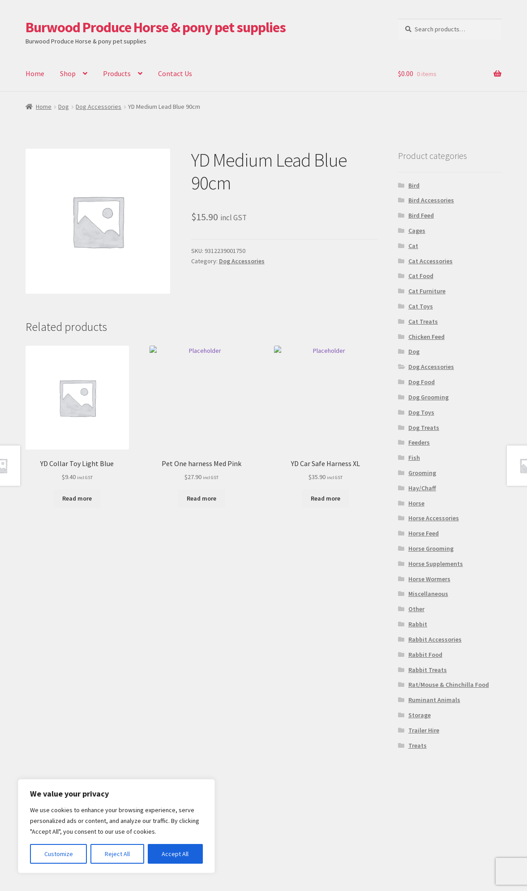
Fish (414, 458)
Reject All (117, 854)
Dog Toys (421, 412)
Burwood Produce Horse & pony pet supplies (156, 27)
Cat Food (420, 276)
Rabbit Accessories (435, 639)
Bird (414, 185)
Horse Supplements (435, 564)
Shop (68, 73)
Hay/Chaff (422, 488)
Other (416, 609)
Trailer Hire (423, 730)
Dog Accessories (98, 107)
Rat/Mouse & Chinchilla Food (448, 685)
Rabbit (417, 624)
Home (35, 73)
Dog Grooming (428, 397)
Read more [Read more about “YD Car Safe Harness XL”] (325, 498)
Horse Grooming (431, 548)
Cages (416, 231)
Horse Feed (423, 533)
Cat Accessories (430, 261)
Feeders (419, 442)
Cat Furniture (427, 291)
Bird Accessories (431, 200)
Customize (58, 854)
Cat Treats (423, 321)
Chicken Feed (426, 337)
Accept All (175, 854)
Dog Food (421, 382)
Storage (419, 715)
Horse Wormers (429, 579)
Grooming (422, 473)
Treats (417, 745)
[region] (116, 826)
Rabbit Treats (427, 670)
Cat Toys (420, 306)
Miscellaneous (428, 594)
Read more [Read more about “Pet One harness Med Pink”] (201, 498)
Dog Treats (423, 428)
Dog (63, 107)
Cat (413, 246)
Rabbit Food (425, 655)
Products (117, 73)
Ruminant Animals (434, 700)
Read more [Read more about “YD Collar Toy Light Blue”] (77, 498)
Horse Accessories (433, 518)
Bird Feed (421, 215)
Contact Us (175, 73)
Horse (416, 503)
